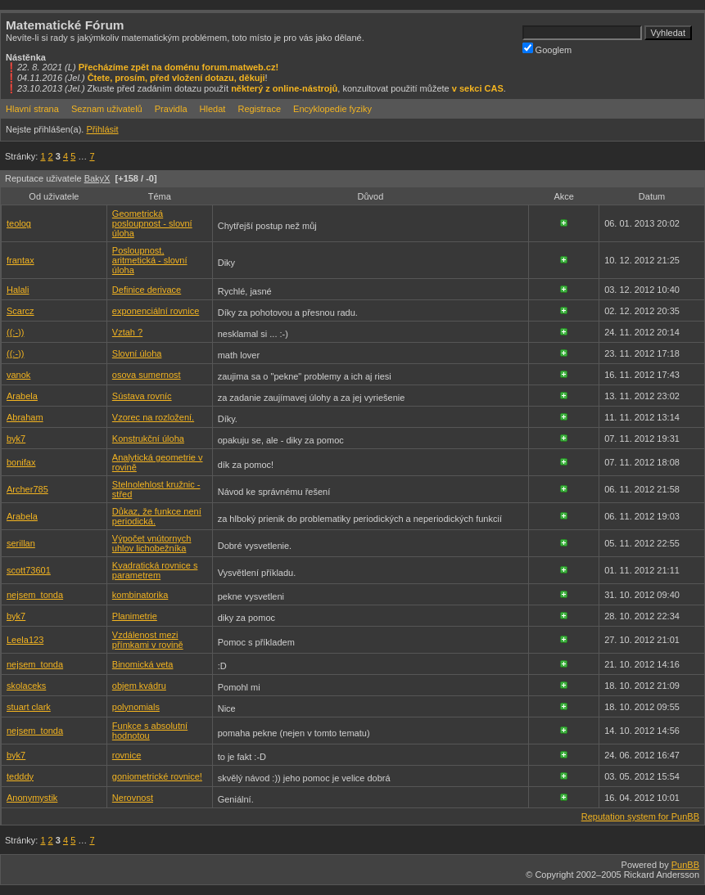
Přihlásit (102, 129)
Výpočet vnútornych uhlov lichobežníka (152, 543)
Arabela (22, 396)
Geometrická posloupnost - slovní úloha (152, 223)
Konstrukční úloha (148, 438)
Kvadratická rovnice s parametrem (155, 570)
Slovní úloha (137, 353)
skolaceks (26, 685)
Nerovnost (132, 798)
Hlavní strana (32, 109)
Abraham (25, 417)
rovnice (126, 755)
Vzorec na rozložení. (153, 417)
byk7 (16, 438)
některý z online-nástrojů (284, 88)
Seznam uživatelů (106, 109)
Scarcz (20, 311)
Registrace (259, 109)
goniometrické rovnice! (157, 776)
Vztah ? (127, 332)
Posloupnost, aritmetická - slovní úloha (150, 260)
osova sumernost (146, 375)
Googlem (547, 49)
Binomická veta (143, 664)
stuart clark (29, 707)
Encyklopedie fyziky (332, 109)
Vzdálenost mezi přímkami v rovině (147, 640)
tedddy (20, 776)
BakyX (97, 178)
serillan (21, 543)
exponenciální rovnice (155, 311)
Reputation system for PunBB (640, 816)
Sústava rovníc (142, 396)
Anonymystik (32, 798)
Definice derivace (146, 290)
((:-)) (15, 332)
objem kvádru (139, 685)
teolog (19, 223)
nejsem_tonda (35, 595)
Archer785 (27, 489)
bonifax (21, 462)
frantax (20, 260)
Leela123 (25, 640)
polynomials (136, 707)
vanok (18, 375)
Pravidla (171, 109)
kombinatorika (140, 595)
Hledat (213, 109)
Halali (18, 290)
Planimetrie (134, 616)
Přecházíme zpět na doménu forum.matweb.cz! (179, 67)
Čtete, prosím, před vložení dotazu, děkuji (176, 78)
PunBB (685, 865)
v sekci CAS (478, 88)
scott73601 (29, 570)
